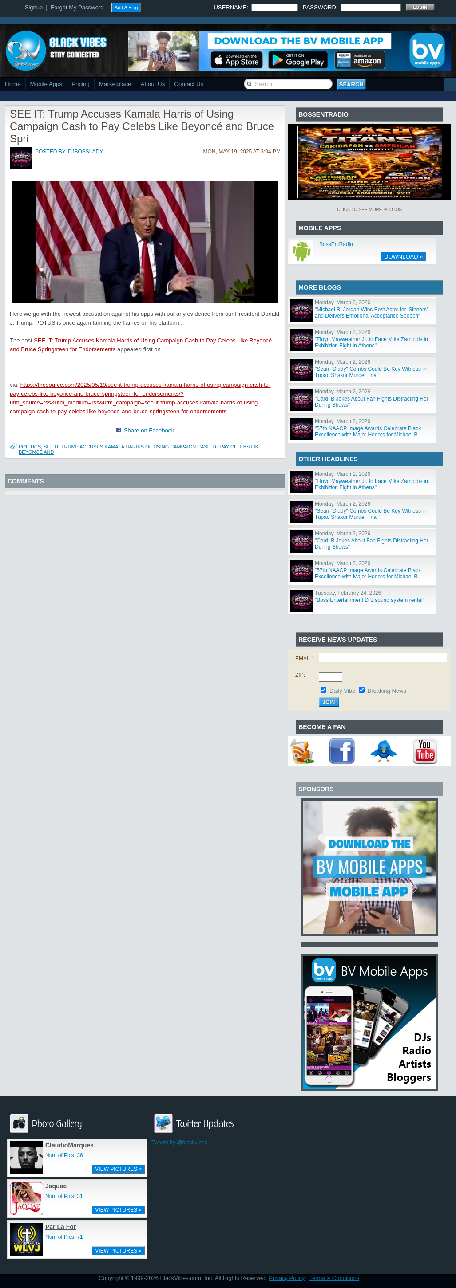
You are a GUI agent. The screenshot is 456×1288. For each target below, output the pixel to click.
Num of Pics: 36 (64, 1155)
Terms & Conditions (334, 1278)
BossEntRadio (336, 244)
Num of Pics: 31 (64, 1196)
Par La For (60, 1226)
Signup (34, 7)
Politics (30, 446)
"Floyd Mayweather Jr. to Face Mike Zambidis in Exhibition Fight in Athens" (371, 342)
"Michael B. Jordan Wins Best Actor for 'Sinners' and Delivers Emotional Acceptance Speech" (371, 312)
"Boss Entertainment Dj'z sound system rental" (369, 600)
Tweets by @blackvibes (179, 1142)
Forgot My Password (77, 7)
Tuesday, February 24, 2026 (348, 593)
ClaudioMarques (69, 1145)
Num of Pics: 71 (64, 1237)
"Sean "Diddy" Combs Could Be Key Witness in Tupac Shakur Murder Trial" (371, 372)
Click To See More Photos (369, 209)
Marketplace (115, 84)
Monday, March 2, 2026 (342, 302)
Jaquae (56, 1186)
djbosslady (85, 152)
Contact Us (188, 84)
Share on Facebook (149, 430)
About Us (153, 84)
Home (13, 84)
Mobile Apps (46, 84)
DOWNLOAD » (403, 256)
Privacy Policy (287, 1278)
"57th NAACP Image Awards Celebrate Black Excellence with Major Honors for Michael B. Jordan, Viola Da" (368, 434)
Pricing (80, 84)
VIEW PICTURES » (118, 1169)
